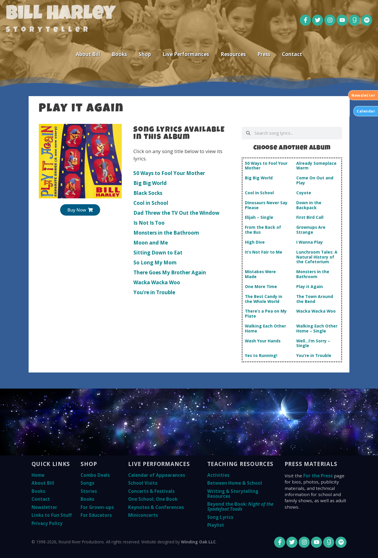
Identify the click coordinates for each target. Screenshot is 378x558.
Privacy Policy (47, 523)
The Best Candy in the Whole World (263, 299)
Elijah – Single (259, 217)
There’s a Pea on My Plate (266, 313)
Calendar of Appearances (156, 475)
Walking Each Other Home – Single (316, 328)
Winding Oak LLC (198, 542)
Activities (218, 475)
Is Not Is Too (149, 222)
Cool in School (150, 203)
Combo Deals (95, 475)
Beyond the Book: (240, 506)
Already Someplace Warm (316, 165)
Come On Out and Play (314, 180)
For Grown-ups (97, 507)
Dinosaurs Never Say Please (266, 205)
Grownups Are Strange (310, 229)
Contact (292, 54)
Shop (145, 54)
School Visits (142, 483)
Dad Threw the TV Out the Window (176, 212)
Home (38, 475)
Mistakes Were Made (260, 274)
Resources (233, 54)
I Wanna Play (309, 242)
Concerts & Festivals (151, 491)
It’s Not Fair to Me (263, 252)
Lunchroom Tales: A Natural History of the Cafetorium (316, 257)
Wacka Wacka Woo (156, 282)
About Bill (88, 54)
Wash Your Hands (263, 341)
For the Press (318, 476)
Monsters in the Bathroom (166, 232)
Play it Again (309, 286)
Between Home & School (234, 483)
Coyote (303, 192)
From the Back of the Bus (263, 229)
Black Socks (147, 193)
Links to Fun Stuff (52, 515)
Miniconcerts (143, 515)
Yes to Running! (261, 355)
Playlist (215, 525)
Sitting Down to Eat (157, 252)
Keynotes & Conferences (156, 507)
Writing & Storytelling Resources (232, 493)
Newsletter (44, 507)
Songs (87, 483)
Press (263, 54)
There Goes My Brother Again (169, 272)
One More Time (261, 286)
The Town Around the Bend (314, 299)
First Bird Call (309, 217)
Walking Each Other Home (265, 328)
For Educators (96, 515)
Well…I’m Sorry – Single (313, 343)
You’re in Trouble (154, 292)
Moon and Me (150, 242)
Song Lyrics (220, 517)
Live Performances (186, 54)
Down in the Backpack (308, 205)
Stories (89, 491)
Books (119, 54)
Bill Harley (60, 15)
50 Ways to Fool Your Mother (169, 173)
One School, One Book (152, 499)
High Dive (255, 242)
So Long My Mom (155, 262)
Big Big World (150, 183)
